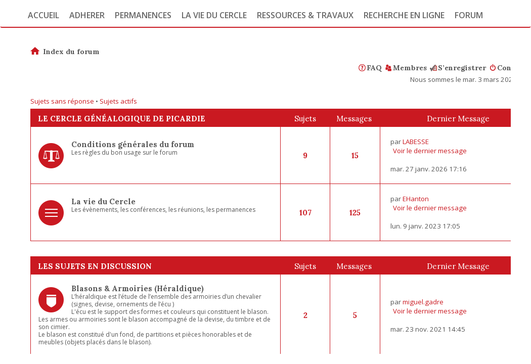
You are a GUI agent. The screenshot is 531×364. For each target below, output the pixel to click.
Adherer (87, 15)
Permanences (143, 15)
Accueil (43, 15)
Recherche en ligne (404, 15)
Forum (469, 15)
